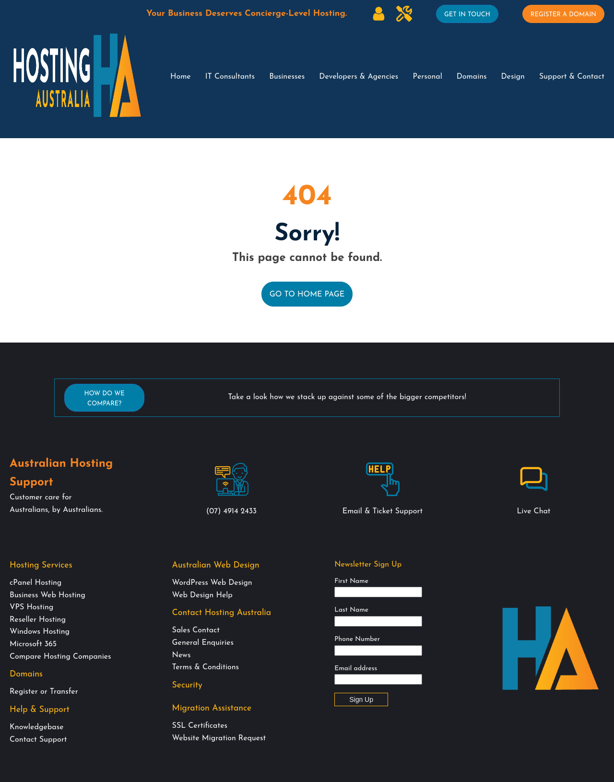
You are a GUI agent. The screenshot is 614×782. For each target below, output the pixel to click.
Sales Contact (196, 630)
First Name (351, 581)
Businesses (287, 77)
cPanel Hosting (35, 583)
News (181, 655)
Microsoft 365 (33, 644)
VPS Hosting (31, 607)
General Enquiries (203, 643)
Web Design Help (202, 595)
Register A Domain (563, 15)
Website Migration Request (219, 738)
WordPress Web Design (212, 583)
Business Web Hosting (47, 595)
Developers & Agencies (358, 77)
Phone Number (357, 639)
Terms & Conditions (205, 667)
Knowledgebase (36, 727)
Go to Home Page (307, 294)
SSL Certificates (199, 726)
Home (180, 77)
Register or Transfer (44, 692)
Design (513, 77)
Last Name (351, 610)
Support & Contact (571, 77)
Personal (427, 77)
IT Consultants (230, 77)
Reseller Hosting (38, 620)
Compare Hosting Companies (60, 657)
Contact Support (38, 740)
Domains (472, 77)
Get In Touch (467, 15)
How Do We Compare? (104, 399)
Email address (355, 668)
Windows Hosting (40, 632)
